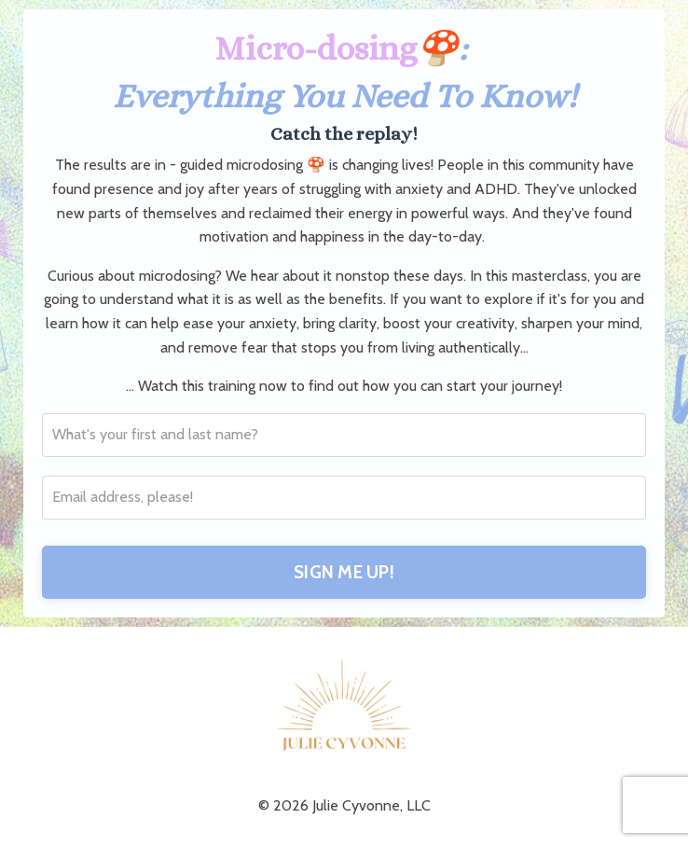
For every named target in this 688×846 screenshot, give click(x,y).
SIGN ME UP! (344, 572)
